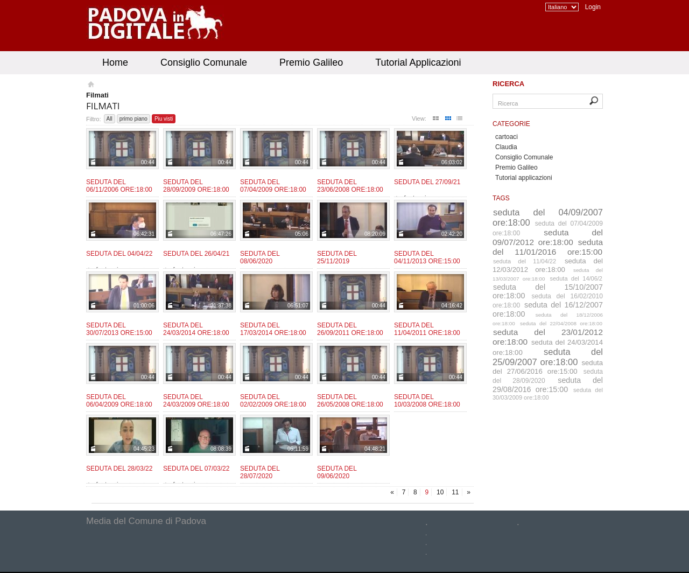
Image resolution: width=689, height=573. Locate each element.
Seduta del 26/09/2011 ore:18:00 (350, 329)
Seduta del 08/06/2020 (259, 257)
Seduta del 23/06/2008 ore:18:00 (350, 185)
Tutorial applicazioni (523, 177)
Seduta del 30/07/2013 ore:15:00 (119, 329)
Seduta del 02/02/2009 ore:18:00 (273, 400)
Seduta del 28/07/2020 (259, 472)
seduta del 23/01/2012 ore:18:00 (548, 336)
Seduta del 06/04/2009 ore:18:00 (119, 400)
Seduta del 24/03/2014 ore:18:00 (196, 329)
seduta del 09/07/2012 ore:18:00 (548, 237)
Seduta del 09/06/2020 (336, 472)
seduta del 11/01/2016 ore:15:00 (548, 246)
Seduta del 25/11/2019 (336, 257)
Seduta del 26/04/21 (196, 253)
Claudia (506, 147)
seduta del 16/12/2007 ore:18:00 (548, 309)
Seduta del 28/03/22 (119, 468)
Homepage (90, 85)
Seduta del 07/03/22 (196, 468)
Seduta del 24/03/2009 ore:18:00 (196, 400)
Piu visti (163, 119)
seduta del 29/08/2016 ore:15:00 (548, 385)
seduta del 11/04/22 (524, 261)
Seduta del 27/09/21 (427, 182)
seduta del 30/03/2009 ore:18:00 (548, 394)
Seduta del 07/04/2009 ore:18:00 (273, 185)
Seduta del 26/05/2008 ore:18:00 (350, 400)
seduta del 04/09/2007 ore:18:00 (548, 217)
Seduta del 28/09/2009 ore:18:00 (196, 185)
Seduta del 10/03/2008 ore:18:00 (427, 400)
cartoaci (506, 137)
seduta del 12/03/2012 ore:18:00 (548, 265)
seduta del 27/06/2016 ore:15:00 (548, 367)
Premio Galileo (311, 62)
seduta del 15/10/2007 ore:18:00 (548, 291)
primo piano (133, 119)
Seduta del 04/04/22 (119, 253)
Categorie (511, 124)
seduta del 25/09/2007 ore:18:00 (548, 357)
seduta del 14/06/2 (576, 278)
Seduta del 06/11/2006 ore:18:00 (119, 185)
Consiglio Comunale (203, 62)
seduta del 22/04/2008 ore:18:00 (561, 323)
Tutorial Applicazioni (418, 62)
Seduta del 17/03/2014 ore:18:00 (273, 329)
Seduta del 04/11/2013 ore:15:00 (427, 257)
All (110, 119)
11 (455, 492)
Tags (501, 198)
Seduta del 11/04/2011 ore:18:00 (427, 329)
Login (593, 7)
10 (440, 492)
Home (115, 62)
